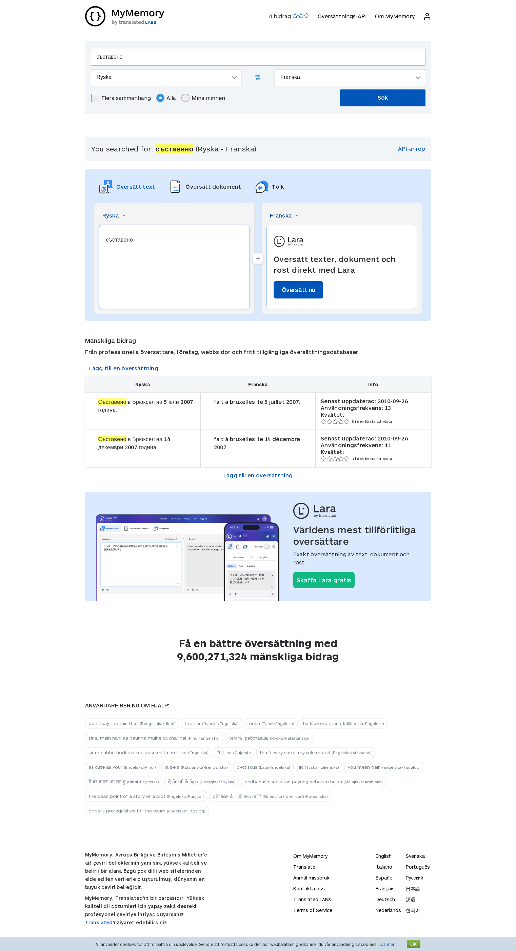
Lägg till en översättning (124, 368)
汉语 (410, 899)
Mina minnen (203, 98)
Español (385, 878)
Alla (166, 98)
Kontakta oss (309, 888)
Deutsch (385, 899)
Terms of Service (312, 910)
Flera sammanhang (121, 98)
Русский (414, 878)
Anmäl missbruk (311, 878)
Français (385, 888)
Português (418, 867)
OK (413, 944)
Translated (99, 922)
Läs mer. (387, 944)
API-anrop (411, 148)
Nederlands (388, 910)
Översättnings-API (342, 16)
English (384, 856)
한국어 (413, 910)
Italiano (384, 867)
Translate (304, 867)
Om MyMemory (395, 16)
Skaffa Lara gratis (324, 580)
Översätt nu (298, 289)
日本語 (413, 888)
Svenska (415, 856)
